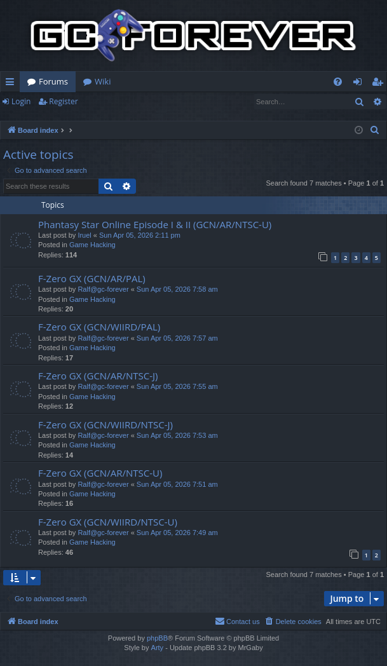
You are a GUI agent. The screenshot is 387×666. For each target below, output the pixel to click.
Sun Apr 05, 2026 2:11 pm (139, 235)
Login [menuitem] (360, 84)
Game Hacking (92, 244)
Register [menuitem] (380, 84)
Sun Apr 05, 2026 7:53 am (177, 435)
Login (21, 101)
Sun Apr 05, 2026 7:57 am (177, 338)
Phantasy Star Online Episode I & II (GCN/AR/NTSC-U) (154, 224)
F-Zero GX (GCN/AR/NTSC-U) (100, 472)
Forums (53, 81)
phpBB (157, 638)
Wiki (103, 81)
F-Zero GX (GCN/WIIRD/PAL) (99, 326)
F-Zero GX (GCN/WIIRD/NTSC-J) (105, 424)
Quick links (12, 84)
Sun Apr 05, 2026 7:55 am (177, 386)
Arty (157, 647)
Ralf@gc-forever (103, 289)
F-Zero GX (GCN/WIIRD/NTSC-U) (107, 521)
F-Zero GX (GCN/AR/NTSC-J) (98, 375)
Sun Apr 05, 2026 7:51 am (177, 484)
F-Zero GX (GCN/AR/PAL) (92, 278)
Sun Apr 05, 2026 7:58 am (177, 289)
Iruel (84, 235)
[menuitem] (338, 81)
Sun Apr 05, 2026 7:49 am (177, 532)
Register (63, 101)
